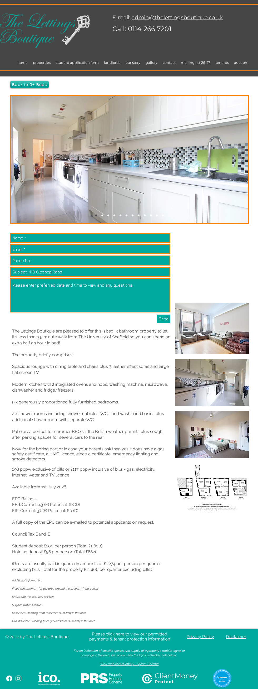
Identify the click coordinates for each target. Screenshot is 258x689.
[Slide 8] (126, 215)
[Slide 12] (163, 215)
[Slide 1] (114, 215)
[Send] (163, 319)
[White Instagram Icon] (18, 678)
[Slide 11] (139, 215)
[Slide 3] (102, 215)
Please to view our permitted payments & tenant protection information (129, 637)
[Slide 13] (145, 215)
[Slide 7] (108, 215)
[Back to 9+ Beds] (29, 84)
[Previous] (17, 160)
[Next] (241, 160)
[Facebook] (9, 678)
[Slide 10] (120, 215)
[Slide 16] (151, 215)
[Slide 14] (96, 215)
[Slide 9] (132, 215)
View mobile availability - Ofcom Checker (129, 664)
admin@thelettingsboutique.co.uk (177, 17)
